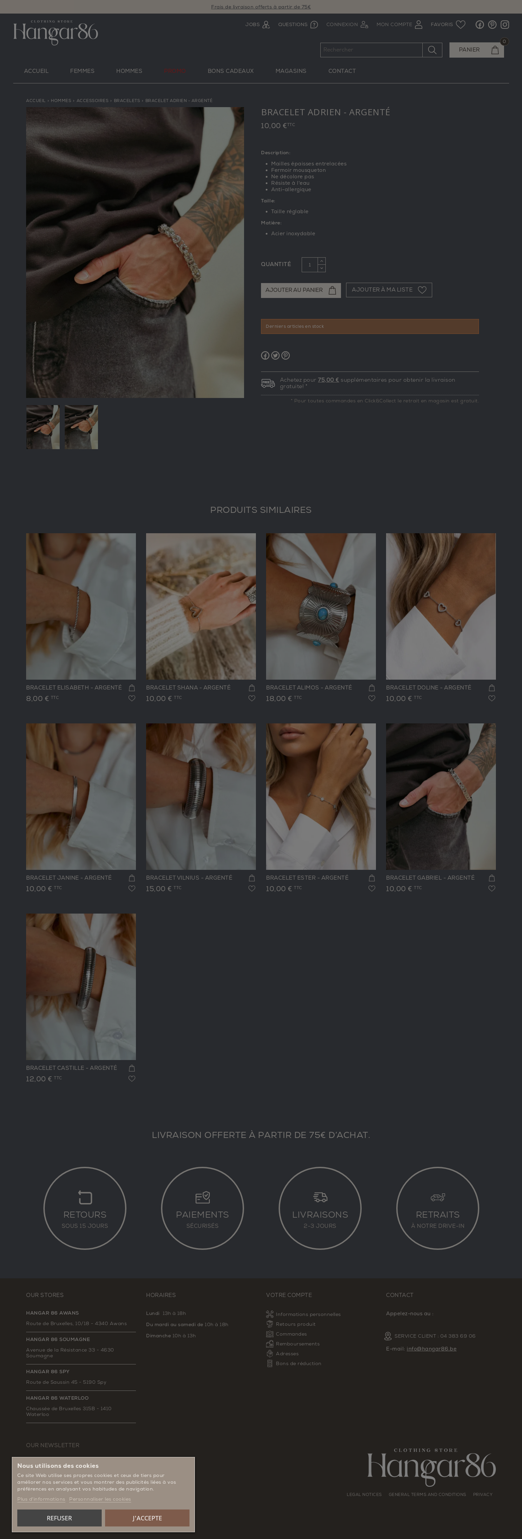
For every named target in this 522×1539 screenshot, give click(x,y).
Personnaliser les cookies (100, 1499)
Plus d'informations (41, 1499)
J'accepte (147, 1518)
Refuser (59, 1518)
